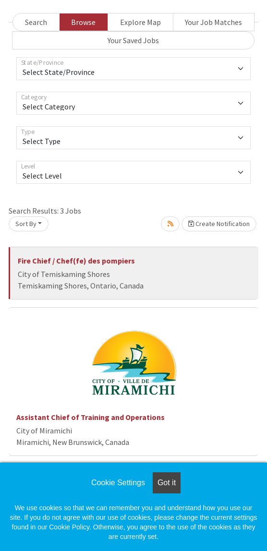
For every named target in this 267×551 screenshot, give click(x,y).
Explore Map (140, 22)
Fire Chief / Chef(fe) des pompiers (76, 260)
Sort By (25, 223)
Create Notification (219, 223)
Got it (167, 483)
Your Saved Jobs (133, 40)
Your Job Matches (213, 22)
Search (36, 22)
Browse (83, 22)
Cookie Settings (118, 483)
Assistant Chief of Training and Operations (90, 417)
